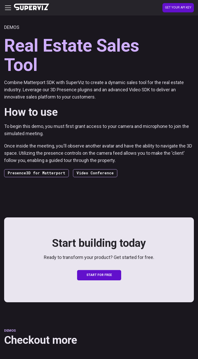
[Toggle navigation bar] (8, 8)
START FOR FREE (99, 275)
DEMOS (10, 330)
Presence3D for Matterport (36, 172)
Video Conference (95, 172)
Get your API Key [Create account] (178, 7)
